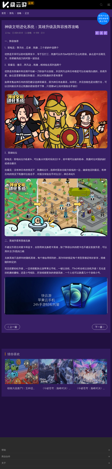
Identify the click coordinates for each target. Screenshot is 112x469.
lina (8, 32)
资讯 (11, 13)
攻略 (19, 13)
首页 (4, 13)
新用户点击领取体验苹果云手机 (103, 18)
